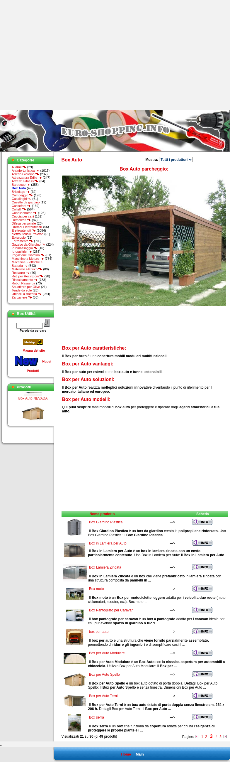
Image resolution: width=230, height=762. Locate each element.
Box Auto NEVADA (33, 419)
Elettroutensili (24, 230)
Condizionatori (24, 213)
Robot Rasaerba (23, 283)
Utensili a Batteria (27, 294)
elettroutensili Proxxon (27, 234)
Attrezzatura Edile (27, 177)
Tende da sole (22, 290)
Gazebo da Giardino (28, 244)
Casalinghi (21, 198)
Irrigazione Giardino (28, 255)
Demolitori (21, 220)
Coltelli (19, 209)
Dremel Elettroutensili (27, 227)
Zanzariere (22, 297)
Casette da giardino (26, 202)
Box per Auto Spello (104, 674)
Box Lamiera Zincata (105, 567)
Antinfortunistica (25, 170)
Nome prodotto (102, 514)
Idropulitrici (22, 251)
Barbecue (21, 184)
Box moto (96, 589)
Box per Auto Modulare (107, 653)
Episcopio (19, 237)
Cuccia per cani (23, 216)
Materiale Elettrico (27, 269)
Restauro (21, 272)
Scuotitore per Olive (26, 287)
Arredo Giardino (25, 174)
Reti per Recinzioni (27, 276)
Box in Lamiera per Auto (108, 543)
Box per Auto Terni (103, 696)
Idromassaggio (25, 248)
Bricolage (21, 191)
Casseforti (21, 206)
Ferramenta (22, 241)
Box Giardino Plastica (106, 522)
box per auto (99, 632)
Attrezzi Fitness (25, 181)
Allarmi (19, 167)
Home (126, 754)
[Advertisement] (55, 55)
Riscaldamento (25, 279)
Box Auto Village (33, 393)
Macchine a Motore (28, 258)
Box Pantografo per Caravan (111, 610)
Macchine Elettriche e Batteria (27, 263)
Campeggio (22, 195)
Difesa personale (24, 223)
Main (140, 754)
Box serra (96, 717)
